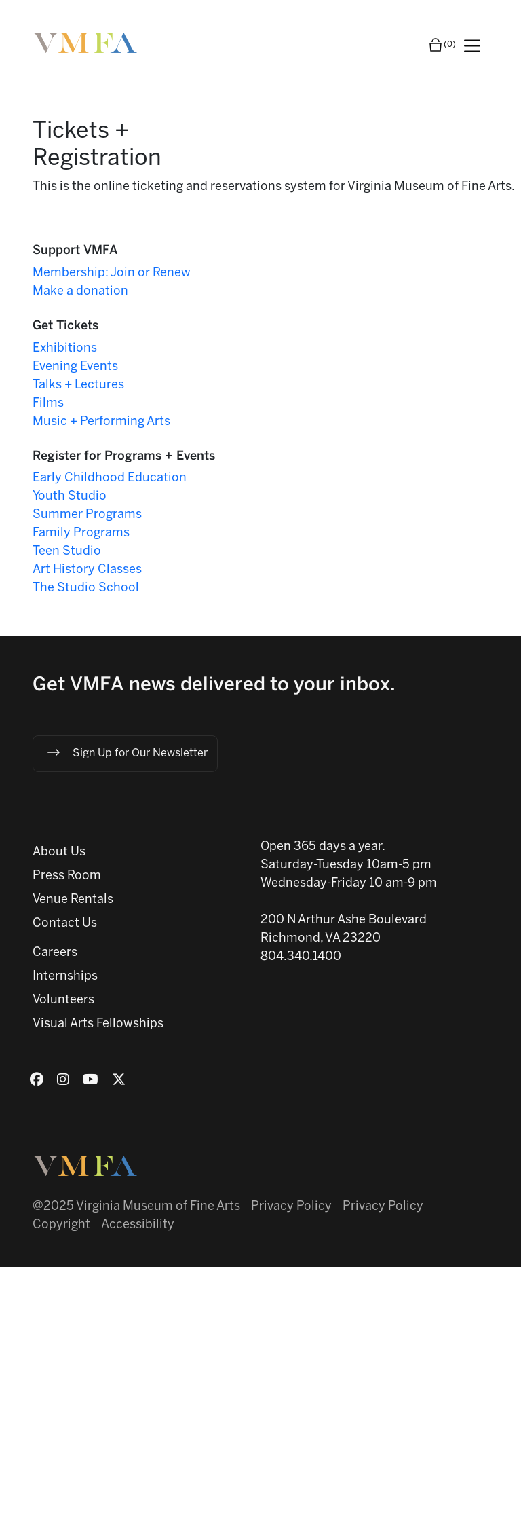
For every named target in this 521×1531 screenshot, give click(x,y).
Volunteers (63, 1000)
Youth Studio (70, 496)
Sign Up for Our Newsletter (126, 752)
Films (48, 403)
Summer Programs (87, 515)
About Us (59, 852)
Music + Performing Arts (101, 422)
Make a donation (80, 291)
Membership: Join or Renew (112, 273)
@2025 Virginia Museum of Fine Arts (136, 1207)
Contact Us (65, 923)
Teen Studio (67, 551)
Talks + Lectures (78, 385)
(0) (441, 45)
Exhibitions (65, 348)
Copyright (61, 1225)
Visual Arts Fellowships (98, 1024)
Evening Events (75, 367)
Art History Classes (87, 570)
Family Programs (81, 533)
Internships (65, 976)
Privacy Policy (291, 1207)
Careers (55, 953)
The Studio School (86, 588)
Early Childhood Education (110, 478)
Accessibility (137, 1225)
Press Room (67, 876)
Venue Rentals (73, 900)
